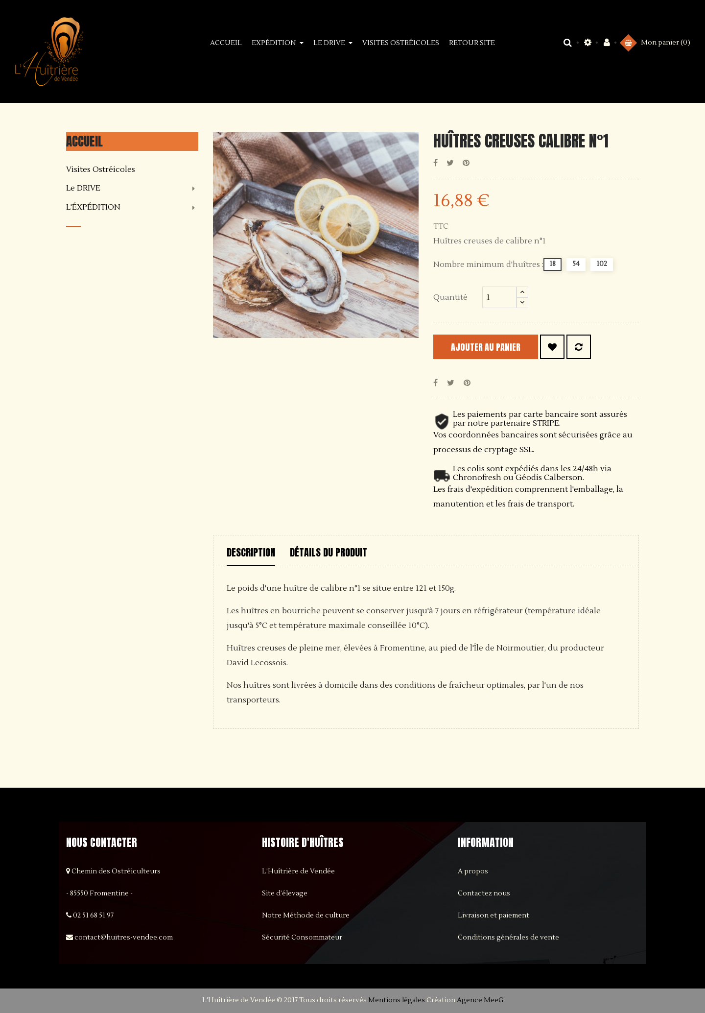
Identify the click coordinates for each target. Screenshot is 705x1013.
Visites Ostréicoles (100, 170)
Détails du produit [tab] (328, 552)
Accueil (84, 141)
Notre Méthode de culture (306, 915)
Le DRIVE (83, 188)
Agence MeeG (480, 1000)
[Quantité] (499, 297)
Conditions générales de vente (508, 937)
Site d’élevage (284, 893)
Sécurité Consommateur (302, 937)
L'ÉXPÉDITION (93, 207)
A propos (473, 871)
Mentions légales (396, 1000)
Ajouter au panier (495, 347)
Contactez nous (484, 893)
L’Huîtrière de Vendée (298, 871)
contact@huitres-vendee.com (123, 937)
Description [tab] (251, 552)
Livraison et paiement (493, 915)
